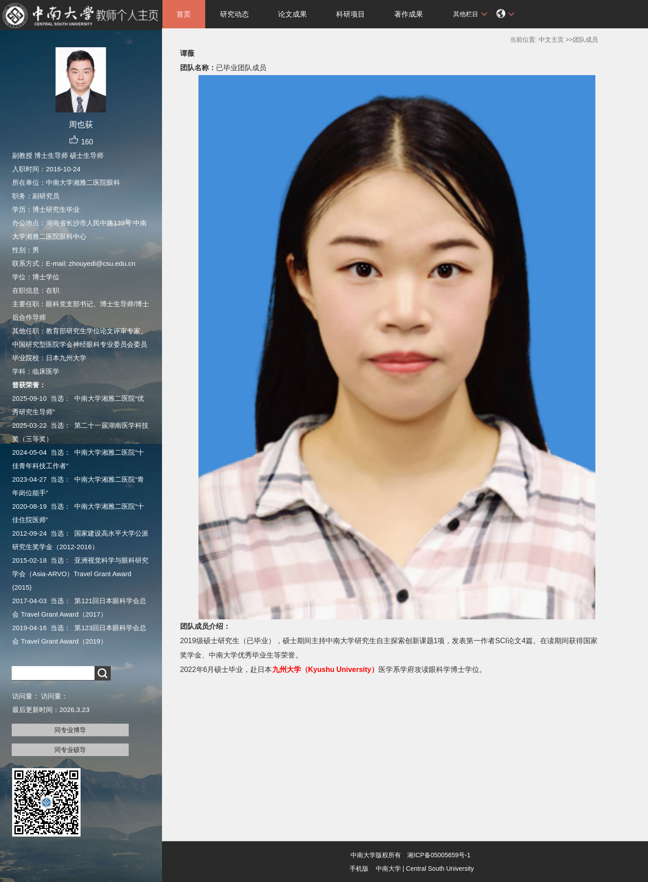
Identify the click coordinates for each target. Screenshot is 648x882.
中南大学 (388, 868)
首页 (183, 14)
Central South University (440, 868)
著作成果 (408, 14)
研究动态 (234, 14)
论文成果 (292, 14)
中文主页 (551, 39)
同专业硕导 (70, 749)
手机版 (359, 868)
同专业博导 (70, 730)
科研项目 (350, 14)
